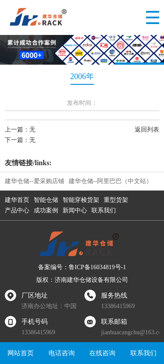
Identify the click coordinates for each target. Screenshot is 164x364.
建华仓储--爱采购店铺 (34, 181)
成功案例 (46, 210)
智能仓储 (46, 200)
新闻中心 (75, 210)
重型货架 (116, 200)
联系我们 (103, 210)
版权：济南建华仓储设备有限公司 (82, 280)
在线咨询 (102, 353)
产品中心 (17, 210)
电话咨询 (62, 353)
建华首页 (17, 200)
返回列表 (147, 129)
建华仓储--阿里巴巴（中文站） (110, 181)
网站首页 (20, 353)
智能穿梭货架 (81, 200)
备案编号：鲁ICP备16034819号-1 (82, 267)
